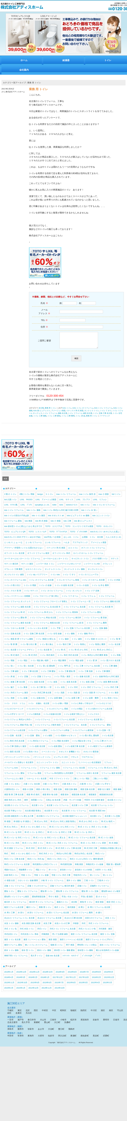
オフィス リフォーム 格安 (38, 556)
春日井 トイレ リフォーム (15, 905)
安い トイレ (95, 878)
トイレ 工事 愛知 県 (66, 674)
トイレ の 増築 (30, 588)
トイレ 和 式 (60, 653)
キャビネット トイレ (80, 561)
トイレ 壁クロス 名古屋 (110, 663)
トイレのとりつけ (103, 706)
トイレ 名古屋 (114, 647)
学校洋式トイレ (80, 878)
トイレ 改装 (52, 685)
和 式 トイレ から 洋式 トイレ (62, 830)
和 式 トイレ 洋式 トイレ (32, 846)
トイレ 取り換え (47, 647)
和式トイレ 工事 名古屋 (14, 862)
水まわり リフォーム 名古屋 (49, 921)
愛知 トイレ (9, 894)
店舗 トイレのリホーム (37, 889)
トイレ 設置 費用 (91, 701)
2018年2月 (32, 980)
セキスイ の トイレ (33, 572)
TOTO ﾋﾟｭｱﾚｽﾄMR (78, 535)
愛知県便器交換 (38, 900)
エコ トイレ (73, 551)
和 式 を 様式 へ (108, 824)
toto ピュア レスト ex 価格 (78, 518)
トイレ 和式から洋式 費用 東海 (94, 658)
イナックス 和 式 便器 (74, 414)
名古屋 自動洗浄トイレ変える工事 (18, 819)
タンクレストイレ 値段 (14, 577)
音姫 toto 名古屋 (52, 959)
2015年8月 (47, 985)
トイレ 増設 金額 (76, 663)
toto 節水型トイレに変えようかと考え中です (23, 529)
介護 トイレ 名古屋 (32, 787)
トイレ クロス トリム (14, 706)
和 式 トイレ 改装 (105, 841)
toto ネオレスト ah (56, 518)
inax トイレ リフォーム (66, 497)
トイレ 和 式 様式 (11, 658)
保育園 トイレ (37, 803)
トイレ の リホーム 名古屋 (93, 583)
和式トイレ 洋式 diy (35, 862)
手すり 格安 (53, 900)
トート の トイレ (48, 755)
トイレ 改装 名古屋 (68, 685)
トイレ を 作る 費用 (100, 588)
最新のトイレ (62, 905)
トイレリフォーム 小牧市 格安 (48, 728)
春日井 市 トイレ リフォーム (41, 905)
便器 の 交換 (28, 792)
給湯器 (65, 60)
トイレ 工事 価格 (40, 419)
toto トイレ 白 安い (89, 513)
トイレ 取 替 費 (10, 647)
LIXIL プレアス (83, 502)
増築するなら (10, 873)
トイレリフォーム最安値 (82, 733)
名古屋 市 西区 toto (97, 814)
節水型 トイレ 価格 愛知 (64, 953)
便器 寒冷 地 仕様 (50, 797)
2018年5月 (108, 975)
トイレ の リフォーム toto (15, 583)
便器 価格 (117, 792)
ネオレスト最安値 (90, 755)
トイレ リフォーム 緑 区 (73, 626)
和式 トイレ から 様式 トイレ (23, 857)
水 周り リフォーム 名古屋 (98, 910)
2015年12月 (109, 980)
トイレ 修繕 (64, 642)
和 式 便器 (113, 846)
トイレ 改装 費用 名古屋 (107, 685)
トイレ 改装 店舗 (87, 685)
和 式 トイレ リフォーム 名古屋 (81, 841)
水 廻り (99, 916)
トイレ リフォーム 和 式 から (40, 615)
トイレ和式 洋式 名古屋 (14, 744)
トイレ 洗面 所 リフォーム (94, 696)
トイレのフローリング (13, 712)
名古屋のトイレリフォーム (47, 819)
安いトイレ (107, 878)
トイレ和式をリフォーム (37, 744)
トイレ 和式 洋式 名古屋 (68, 658)
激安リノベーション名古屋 (71, 942)
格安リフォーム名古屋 (13, 910)
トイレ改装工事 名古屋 (75, 749)
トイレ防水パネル (30, 755)
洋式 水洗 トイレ (27, 932)
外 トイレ (53, 873)
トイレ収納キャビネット (65, 738)
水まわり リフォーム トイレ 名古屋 (19, 921)
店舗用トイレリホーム (99, 889)
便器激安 (92, 797)
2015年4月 (95, 985)
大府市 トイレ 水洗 (103, 873)
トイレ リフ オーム (70, 599)
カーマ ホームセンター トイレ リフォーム (22, 561)
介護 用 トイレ (86, 787)
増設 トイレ (41, 873)
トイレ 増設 (22, 663)
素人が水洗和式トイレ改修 (107, 953)
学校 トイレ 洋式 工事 (61, 878)
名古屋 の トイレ (114, 803)
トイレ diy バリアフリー (37, 577)
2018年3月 (20, 980)
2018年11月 (34, 975)
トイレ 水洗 (60, 690)
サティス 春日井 (11, 567)
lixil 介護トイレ (10, 502)
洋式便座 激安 (105, 932)
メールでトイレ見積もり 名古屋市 (18, 765)
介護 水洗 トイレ (69, 787)
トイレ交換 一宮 (103, 733)
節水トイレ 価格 (44, 953)
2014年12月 (33, 991)
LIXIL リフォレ (100, 502)
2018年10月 (48, 975)
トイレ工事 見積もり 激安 (15, 749)
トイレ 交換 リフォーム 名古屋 (77, 631)
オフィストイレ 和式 (61, 556)
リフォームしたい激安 (13, 781)
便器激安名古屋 (106, 797)
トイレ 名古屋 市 (44, 653)
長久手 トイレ (37, 959)
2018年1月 (45, 980)
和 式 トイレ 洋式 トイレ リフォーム (62, 846)
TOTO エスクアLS (53, 529)
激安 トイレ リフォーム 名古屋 (84, 937)
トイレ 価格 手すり (86, 637)
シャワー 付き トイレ (45, 567)
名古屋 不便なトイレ (13, 814)
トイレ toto (55, 577)
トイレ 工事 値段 (11, 674)
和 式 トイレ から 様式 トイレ (33, 830)
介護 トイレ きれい (12, 787)
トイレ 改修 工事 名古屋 (14, 685)
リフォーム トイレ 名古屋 (74, 771)
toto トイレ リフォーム (103, 411)
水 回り (21, 916)
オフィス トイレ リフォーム (93, 551)
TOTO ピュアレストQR (14, 535)
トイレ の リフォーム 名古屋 (41, 583)
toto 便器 (28, 524)
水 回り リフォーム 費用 (82, 916)
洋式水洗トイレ (11, 937)
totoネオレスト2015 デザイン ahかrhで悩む (22, 540)
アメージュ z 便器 (58, 414)
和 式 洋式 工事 (90, 851)
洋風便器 (45, 937)
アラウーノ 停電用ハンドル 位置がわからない (23, 551)
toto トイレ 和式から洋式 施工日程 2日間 (60, 513)
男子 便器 (70, 948)
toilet (54, 508)
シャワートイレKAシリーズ (69, 567)
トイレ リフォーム (107, 599)
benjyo (40, 497)
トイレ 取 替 (115, 642)
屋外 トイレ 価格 (74, 883)
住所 (44, 327)
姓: (61, 303)
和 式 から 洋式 (40, 824)
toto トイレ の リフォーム (83, 411)
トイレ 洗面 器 (73, 696)
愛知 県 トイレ (47, 894)
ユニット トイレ (68, 765)
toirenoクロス (72, 508)
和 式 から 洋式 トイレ (88, 824)
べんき (66, 545)
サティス (115, 561)
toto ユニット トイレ (101, 518)
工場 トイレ (89, 883)
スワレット (107, 567)
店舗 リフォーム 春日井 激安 (62, 889)
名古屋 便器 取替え (33, 814)
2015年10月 (22, 985)
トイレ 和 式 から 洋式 (78, 653)
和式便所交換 (66, 867)
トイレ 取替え (80, 647)
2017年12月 (58, 980)
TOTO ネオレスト (104, 529)
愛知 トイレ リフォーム (27, 894)
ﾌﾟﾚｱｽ (97, 959)
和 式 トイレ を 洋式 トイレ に (17, 841)
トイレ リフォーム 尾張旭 (67, 615)
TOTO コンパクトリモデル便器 (79, 529)
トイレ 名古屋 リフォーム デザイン (19, 653)
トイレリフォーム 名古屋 (64, 722)
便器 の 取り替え (43, 792)
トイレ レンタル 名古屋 (37, 631)
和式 (6, 857)
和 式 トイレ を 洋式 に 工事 (59, 835)
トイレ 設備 (22, 701)
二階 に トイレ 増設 (81, 781)
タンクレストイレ (95, 572)
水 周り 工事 (9, 916)
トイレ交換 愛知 (32, 738)
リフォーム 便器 (34, 776)
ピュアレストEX (61, 760)
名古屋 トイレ (38, 808)
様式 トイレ (59, 910)
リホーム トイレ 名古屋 (36, 781)
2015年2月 (8, 991)
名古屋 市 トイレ (51, 814)
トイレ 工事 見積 (85, 674)
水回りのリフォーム (93, 921)
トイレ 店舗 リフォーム (41, 679)
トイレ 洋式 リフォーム (91, 690)
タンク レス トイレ (91, 414)
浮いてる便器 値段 (60, 937)
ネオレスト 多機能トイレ (69, 755)
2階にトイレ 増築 (26, 497)
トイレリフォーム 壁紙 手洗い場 (18, 728)
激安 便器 (53, 942)
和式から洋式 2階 (63, 857)
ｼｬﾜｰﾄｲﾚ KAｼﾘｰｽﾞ (70, 959)
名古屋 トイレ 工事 (80, 808)
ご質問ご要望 (44, 342)
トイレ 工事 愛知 (54, 419)
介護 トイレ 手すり (51, 787)
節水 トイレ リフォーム (110, 948)
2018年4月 (8, 980)
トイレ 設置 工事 (72, 701)
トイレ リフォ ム (88, 599)
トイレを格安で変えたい (74, 717)
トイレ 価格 (70, 637)
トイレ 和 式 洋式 (29, 658)
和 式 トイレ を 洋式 (13, 835)
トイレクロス (93, 717)
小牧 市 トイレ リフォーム (52, 883)
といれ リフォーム (53, 545)
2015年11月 (9, 985)
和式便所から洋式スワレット (45, 867)
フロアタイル (87, 760)
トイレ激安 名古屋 (12, 755)
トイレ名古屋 (107, 738)
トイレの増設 (77, 712)
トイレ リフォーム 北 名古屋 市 (47, 610)
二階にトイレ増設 (100, 781)
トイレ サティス (31, 594)
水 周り (81, 910)
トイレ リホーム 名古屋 (14, 631)
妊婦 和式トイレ (11, 878)
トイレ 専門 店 (64, 669)
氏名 (44, 303)
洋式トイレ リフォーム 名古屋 (62, 932)
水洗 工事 (47, 926)
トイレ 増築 (9, 663)
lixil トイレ (116, 497)
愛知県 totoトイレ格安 (110, 894)
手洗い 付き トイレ (70, 900)
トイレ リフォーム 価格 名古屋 (55, 416)
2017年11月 (71, 980)
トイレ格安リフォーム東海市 (100, 749)
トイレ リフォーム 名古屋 (74, 610)
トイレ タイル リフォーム (52, 594)
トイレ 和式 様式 (47, 658)
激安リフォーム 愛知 (13, 948)
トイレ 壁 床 (92, 663)
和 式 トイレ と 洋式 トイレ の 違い (93, 830)
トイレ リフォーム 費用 (97, 626)
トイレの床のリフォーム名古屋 (99, 712)
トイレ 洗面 (59, 696)
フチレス (74, 760)
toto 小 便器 (55, 524)
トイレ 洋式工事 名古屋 (41, 696)
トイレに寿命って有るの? (82, 706)
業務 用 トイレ (38, 89)
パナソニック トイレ (42, 760)
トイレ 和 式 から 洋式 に (101, 653)
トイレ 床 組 (80, 419)
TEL (44, 320)
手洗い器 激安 (87, 900)
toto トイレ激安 (38, 518)
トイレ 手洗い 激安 (62, 679)
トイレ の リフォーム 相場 (68, 583)
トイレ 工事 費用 (68, 419)
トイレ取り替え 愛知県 (89, 738)
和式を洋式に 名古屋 (83, 857)
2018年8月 (72, 975)
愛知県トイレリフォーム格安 (16, 900)
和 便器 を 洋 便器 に (22, 824)
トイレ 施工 (9, 690)
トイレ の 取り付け (12, 588)
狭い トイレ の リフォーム (36, 948)
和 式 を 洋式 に (11, 830)
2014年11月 (47, 991)
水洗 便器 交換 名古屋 (31, 926)
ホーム (24, 60)
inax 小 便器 (104, 497)
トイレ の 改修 (45, 588)
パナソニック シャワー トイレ (17, 760)
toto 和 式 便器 (41, 524)
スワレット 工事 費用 (13, 572)
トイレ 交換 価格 (100, 631)
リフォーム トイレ (29, 771)
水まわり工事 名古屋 (73, 921)
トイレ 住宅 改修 (54, 637)
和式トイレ (100, 857)
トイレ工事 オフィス (103, 744)
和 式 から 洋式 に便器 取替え (63, 824)
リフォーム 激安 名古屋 (111, 776)
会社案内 (24, 70)
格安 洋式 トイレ (114, 905)
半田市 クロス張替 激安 (94, 803)
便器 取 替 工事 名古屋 (13, 797)
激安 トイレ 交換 (107, 937)
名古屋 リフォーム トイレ (102, 808)
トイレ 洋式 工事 (111, 690)
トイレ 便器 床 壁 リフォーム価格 (18, 642)
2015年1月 (20, 991)
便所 (26, 803)
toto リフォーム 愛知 (13, 524)
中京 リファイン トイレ (59, 781)
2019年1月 (8, 975)
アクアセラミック (80, 545)
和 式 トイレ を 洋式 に (34, 835)
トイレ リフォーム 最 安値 (95, 621)
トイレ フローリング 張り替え (46, 599)
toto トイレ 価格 (33, 513)
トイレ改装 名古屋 (37, 749)
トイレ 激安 (114, 696)
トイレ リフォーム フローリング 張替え (51, 604)
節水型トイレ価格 (85, 953)
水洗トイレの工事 (62, 926)
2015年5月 (83, 985)
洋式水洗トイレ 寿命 (29, 937)
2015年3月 (107, 985)
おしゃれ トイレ (71, 540)
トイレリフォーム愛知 (37, 733)
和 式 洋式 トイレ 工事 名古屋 (68, 851)
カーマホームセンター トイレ (55, 561)
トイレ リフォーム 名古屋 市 (101, 610)
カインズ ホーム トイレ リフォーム (88, 556)
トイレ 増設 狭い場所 (39, 663)
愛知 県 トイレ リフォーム (67, 894)
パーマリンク (104, 419)
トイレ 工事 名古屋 (30, 674)
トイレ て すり (105, 414)
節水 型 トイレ (28, 953)
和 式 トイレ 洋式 (11, 846)
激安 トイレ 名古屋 (12, 942)
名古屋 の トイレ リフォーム (16, 808)
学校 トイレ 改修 (41, 878)
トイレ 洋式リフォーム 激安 (16, 696)
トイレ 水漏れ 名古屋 (38, 706)
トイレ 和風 (116, 658)
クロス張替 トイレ (100, 561)
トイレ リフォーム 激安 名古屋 (17, 626)
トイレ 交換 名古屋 (12, 637)
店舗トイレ (82, 889)
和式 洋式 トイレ (46, 857)
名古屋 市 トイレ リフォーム (74, 814)
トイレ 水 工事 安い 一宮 (41, 690)
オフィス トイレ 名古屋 (14, 556)
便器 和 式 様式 (33, 797)
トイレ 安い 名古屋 (25, 669)
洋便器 (76, 926)
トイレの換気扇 (33, 717)
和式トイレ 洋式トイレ (57, 862)
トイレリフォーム (42, 722)
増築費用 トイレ (26, 873)
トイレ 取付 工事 (63, 647)
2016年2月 (96, 980)
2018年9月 (60, 975)
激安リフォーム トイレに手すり (99, 942)
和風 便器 (79, 867)
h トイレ (49, 497)
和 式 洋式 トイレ (45, 851)
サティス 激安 (27, 567)
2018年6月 (96, 975)
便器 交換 (58, 792)
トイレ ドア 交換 (92, 594)
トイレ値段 (47, 738)
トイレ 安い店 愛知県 (46, 669)
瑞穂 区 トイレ (56, 948)
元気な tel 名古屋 (53, 803)
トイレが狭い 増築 (60, 706)
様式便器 (71, 910)
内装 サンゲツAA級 (72, 803)
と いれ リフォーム (34, 545)
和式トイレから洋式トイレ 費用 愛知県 (86, 862)
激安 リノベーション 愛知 (35, 942)
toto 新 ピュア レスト (41, 414)
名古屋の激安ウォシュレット (74, 819)
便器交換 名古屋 (79, 797)
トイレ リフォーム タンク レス (17, 604)
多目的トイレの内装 (83, 873)
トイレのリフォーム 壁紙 (57, 712)
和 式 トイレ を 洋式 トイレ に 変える (49, 841)
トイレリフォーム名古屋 (14, 733)
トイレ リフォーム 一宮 (81, 604)
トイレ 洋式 (73, 690)
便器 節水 (65, 797)
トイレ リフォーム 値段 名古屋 (80, 416)
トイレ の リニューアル (88, 577)
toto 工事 (67, 524)
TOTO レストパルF (37, 535)
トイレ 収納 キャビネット (96, 642)
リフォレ (108, 765)
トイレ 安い (9, 669)
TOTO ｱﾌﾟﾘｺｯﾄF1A (58, 535)
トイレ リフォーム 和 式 (14, 615)
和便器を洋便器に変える (110, 851)
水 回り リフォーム (35, 916)
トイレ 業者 (22, 690)
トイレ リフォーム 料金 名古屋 (43, 621)
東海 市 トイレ (86, 905)
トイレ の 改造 (82, 588)
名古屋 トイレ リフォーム (58, 808)
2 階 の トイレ (10, 497)
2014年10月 (60, 991)
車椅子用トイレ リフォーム (16, 959)
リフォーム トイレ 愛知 (14, 776)
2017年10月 (84, 980)
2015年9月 (35, 985)
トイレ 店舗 (23, 679)
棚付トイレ (31, 910)
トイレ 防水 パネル (110, 701)
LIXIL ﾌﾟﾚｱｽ (26, 508)
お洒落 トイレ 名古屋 (92, 540)
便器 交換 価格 (71, 792)
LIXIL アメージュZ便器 (46, 502)
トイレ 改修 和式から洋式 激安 (106, 679)
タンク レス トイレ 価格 (74, 572)
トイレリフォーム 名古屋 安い (91, 722)
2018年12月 (21, 975)
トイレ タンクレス (74, 594)
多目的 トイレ (66, 873)
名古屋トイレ (96, 819)
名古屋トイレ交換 (112, 819)
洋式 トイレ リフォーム (99, 926)
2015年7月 (59, 985)
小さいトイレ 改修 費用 (28, 883)
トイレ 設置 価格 (55, 701)
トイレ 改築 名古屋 (36, 685)
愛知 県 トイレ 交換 (89, 894)
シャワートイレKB (92, 567)
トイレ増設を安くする (81, 744)
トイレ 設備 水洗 (37, 701)
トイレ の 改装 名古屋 (64, 588)
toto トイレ (67, 411)
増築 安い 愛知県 (113, 867)
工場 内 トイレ (103, 883)
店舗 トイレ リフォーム (14, 889)
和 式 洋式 (30, 851)
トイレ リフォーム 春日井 (70, 621)
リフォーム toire (11, 771)
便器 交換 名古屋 (87, 792)
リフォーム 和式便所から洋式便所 (58, 776)
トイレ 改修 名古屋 (81, 679)
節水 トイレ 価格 (11, 953)
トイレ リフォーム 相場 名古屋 (47, 626)
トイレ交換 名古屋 (12, 738)
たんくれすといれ (113, 540)
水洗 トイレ (110, 921)
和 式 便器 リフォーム (13, 851)
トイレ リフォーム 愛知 (91, 615)
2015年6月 (71, 985)
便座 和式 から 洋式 (12, 803)
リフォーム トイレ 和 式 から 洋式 (102, 771)
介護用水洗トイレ (11, 792)
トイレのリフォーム (34, 712)
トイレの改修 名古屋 (52, 717)
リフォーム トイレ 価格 (50, 771)
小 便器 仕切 (9, 883)
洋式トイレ (42, 932)
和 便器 (7, 824)
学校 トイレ (26, 878)
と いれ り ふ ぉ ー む (13, 545)
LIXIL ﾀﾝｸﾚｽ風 (10, 508)
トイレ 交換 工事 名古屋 (102, 416)
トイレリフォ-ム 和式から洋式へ (18, 722)
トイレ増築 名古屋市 (60, 744)
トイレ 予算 (55, 631)
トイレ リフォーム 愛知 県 (15, 621)
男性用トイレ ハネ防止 (87, 948)
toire (61, 508)
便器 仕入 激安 (104, 792)
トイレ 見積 (9, 701)
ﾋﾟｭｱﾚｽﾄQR (87, 959)
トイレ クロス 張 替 (12, 594)
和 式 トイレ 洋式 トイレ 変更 (93, 846)
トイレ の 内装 (114, 583)
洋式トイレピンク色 (87, 932)
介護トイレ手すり (102, 787)
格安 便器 (100, 905)
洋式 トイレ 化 (10, 932)
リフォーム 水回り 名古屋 (87, 776)
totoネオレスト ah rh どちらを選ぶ (105, 535)
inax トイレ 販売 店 (87, 497)
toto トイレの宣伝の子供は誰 (16, 518)
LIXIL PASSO (26, 502)
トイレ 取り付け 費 (28, 647)
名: (80, 303)
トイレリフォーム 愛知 (100, 728)
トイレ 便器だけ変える (46, 642)
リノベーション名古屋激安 (89, 765)
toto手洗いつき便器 (52, 540)
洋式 (83, 926)
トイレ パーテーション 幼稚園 (17, 599)
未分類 (41, 411)
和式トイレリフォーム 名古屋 (17, 867)
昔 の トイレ (101, 900)
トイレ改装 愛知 (55, 749)
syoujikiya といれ (42, 508)
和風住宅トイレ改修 (94, 867)
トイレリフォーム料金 (59, 733)
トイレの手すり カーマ (14, 717)
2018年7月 (84, 975)
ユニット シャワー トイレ (47, 765)
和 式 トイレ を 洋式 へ (84, 835)
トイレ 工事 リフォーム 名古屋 (86, 669)
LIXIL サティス (66, 502)
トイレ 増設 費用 (59, 663)
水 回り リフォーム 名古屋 (58, 916)
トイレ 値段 (77, 642)
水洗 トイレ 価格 (11, 926)
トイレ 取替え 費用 (97, 647)
